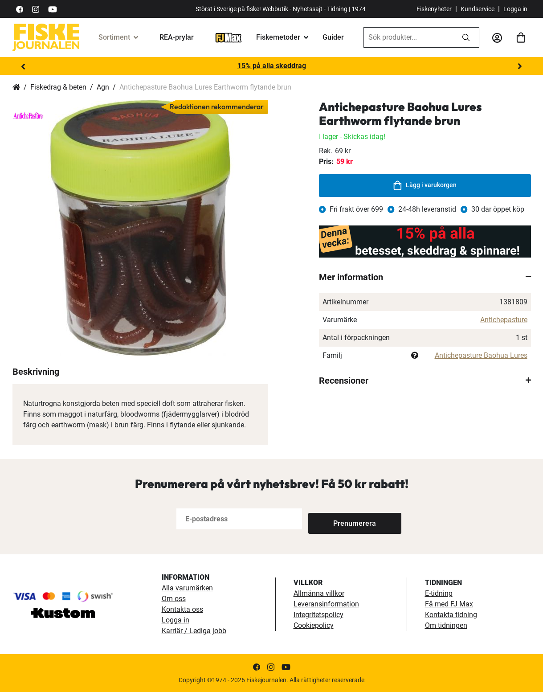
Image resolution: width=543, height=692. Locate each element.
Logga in (515, 8)
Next (520, 66)
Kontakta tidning (451, 614)
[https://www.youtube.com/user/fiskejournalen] (52, 8)
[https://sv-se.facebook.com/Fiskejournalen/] (19, 8)
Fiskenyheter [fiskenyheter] (434, 8)
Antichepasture (503, 319)
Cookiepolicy (314, 625)
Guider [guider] (333, 37)
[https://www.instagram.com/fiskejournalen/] (35, 8)
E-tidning (439, 593)
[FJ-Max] (228, 37)
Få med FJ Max (449, 604)
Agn (103, 87)
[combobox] (408, 37)
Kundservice (477, 8)
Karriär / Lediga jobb (194, 630)
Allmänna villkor (319, 593)
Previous (23, 66)
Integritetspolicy (318, 614)
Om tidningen (446, 625)
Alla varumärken (187, 588)
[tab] (425, 277)
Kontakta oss (182, 609)
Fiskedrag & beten (58, 87)
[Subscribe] (337, 518)
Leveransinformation (326, 604)
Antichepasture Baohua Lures (481, 355)
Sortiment (114, 37)
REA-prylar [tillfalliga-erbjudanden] (176, 37)
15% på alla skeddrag (271, 65)
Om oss (174, 598)
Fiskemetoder (278, 37)
